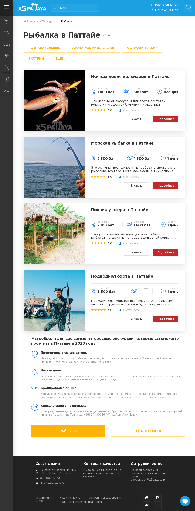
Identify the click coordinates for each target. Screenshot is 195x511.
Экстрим (36, 58)
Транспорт (8, 44)
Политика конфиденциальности (80, 502)
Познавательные (44, 48)
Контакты (8, 90)
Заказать (136, 119)
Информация (8, 78)
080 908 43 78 (50, 478)
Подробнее (166, 119)
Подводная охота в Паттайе (122, 276)
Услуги (8, 56)
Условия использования (105, 498)
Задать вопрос (147, 431)
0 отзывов (131, 110)
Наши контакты (70, 498)
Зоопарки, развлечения (93, 48)
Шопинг (8, 33)
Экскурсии (8, 21)
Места (8, 67)
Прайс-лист (68, 431)
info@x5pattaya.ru (53, 483)
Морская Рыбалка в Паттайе (122, 143)
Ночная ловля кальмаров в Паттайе (130, 77)
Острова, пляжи (142, 48)
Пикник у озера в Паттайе (119, 210)
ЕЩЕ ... (61, 58)
